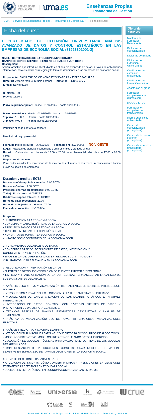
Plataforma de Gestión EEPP (70, 20)
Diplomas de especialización (136, 49)
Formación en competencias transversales (135, 110)
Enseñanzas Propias (109, 6)
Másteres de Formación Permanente (134, 41)
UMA (6, 20)
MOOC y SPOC (136, 102)
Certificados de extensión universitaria (136, 73)
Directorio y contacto (115, 413)
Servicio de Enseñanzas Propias (31, 20)
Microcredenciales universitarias (137, 119)
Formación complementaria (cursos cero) (136, 95)
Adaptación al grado (138, 87)
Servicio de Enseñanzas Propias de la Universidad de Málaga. (63, 413)
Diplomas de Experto (139, 55)
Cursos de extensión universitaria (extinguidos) (139, 148)
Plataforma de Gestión (112, 11)
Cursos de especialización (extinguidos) (136, 128)
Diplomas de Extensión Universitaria (134, 63)
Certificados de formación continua (138, 82)
